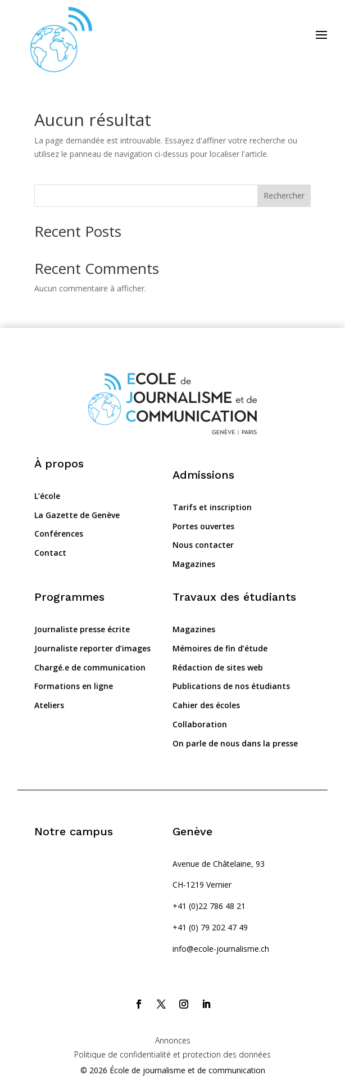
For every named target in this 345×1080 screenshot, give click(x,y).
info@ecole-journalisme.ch (220, 948)
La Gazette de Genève (77, 515)
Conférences (58, 533)
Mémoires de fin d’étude (219, 648)
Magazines (193, 564)
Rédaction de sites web (217, 667)
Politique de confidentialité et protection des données (172, 1054)
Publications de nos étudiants (231, 686)
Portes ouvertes (203, 526)
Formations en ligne (73, 686)
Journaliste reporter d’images (92, 648)
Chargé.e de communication (90, 667)
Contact (50, 552)
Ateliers (49, 705)
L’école (47, 495)
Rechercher (284, 195)
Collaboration (199, 724)
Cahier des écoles (206, 705)
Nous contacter (203, 544)
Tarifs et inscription (212, 507)
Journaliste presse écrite (82, 629)
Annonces (172, 1040)
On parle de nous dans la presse (235, 743)
